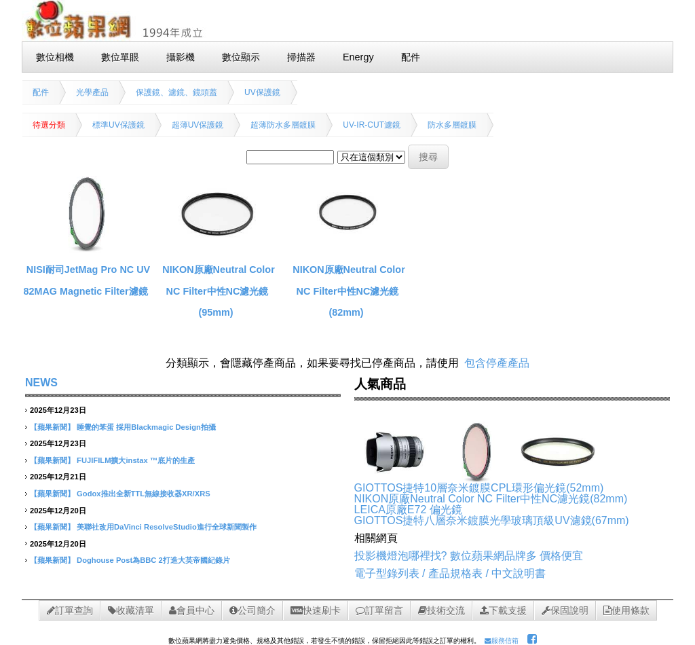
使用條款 (626, 610)
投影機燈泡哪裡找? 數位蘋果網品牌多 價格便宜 (469, 555)
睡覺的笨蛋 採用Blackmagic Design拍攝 (146, 427)
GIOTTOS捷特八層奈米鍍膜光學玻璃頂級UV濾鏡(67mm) (491, 520)
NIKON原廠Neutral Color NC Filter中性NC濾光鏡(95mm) (218, 291)
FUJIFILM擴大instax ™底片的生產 (136, 460)
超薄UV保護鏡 (198, 125)
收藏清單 (131, 610)
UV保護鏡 (262, 92)
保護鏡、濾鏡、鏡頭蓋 (176, 92)
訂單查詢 (70, 610)
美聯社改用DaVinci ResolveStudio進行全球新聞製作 (167, 527)
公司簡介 (252, 610)
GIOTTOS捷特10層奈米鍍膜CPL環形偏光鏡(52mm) (479, 488)
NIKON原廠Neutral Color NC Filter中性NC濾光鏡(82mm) (349, 291)
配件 (41, 92)
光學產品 (92, 92)
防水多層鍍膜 (452, 125)
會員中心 (191, 610)
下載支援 (503, 610)
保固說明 (565, 610)
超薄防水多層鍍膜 (283, 125)
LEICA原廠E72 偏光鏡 (408, 509)
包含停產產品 (496, 363)
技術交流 (441, 610)
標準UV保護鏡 (118, 125)
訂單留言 (379, 610)
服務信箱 (502, 640)
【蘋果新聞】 (52, 427)
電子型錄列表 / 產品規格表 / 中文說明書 (450, 573)
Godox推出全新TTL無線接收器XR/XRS (143, 494)
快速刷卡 (315, 610)
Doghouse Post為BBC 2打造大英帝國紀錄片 (153, 560)
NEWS (41, 382)
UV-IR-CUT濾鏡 (371, 125)
